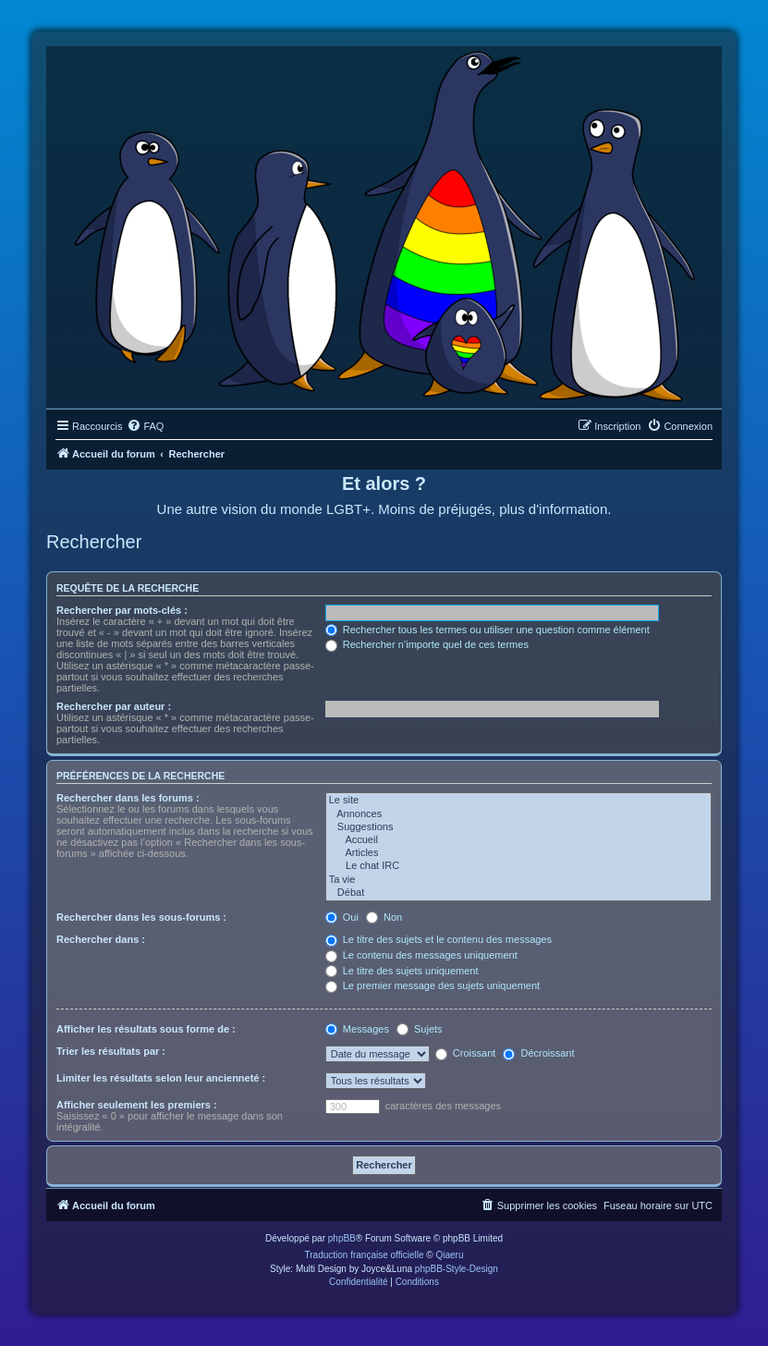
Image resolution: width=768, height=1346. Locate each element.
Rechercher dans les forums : (128, 797)
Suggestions (518, 827)
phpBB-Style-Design (456, 1269)
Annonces (518, 814)
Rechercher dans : (100, 939)
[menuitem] (145, 426)
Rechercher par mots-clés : (122, 610)
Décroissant (538, 1052)
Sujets (419, 1028)
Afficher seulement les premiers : (136, 1104)
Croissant (465, 1052)
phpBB (342, 1238)
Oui (342, 917)
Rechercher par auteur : (113, 706)
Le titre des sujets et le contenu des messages (438, 939)
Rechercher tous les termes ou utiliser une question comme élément (487, 629)
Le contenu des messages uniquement (421, 955)
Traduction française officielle (364, 1255)
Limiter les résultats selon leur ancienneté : (160, 1077)
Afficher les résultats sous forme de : (146, 1028)
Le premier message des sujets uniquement (432, 985)
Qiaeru (449, 1255)
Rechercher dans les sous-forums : (141, 917)
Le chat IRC (518, 866)
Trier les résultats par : (110, 1051)
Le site (518, 800)
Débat (518, 893)
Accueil (518, 840)
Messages (357, 1028)
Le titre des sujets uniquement (402, 970)
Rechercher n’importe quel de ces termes (427, 644)
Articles (518, 853)
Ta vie (518, 880)
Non (384, 917)
